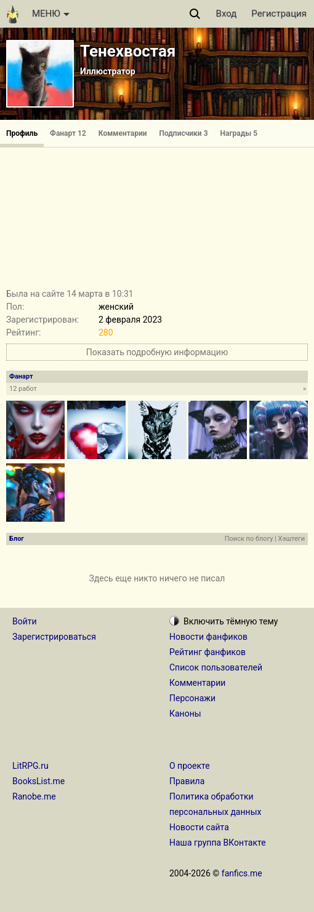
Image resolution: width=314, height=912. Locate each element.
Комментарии (123, 133)
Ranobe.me (34, 796)
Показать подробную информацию (157, 352)
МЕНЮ (51, 13)
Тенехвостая (127, 51)
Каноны (185, 713)
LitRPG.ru (30, 766)
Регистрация (279, 13)
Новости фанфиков (208, 637)
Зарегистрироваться (54, 637)
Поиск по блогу (249, 539)
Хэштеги (291, 539)
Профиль (22, 133)
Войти (24, 621)
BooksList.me (38, 781)
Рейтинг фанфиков (207, 652)
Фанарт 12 (68, 133)
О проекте (189, 766)
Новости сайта (199, 827)
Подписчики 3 (183, 133)
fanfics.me (242, 873)
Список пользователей (215, 667)
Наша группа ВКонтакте (217, 842)
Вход (226, 13)
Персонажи (192, 698)
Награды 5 (238, 133)
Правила (186, 781)
